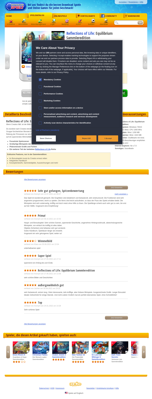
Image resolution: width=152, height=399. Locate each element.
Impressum (60, 388)
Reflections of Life (43, 149)
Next (144, 352)
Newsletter (90, 388)
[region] (77, 92)
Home (9, 16)
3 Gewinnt (11, 21)
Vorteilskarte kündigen (105, 388)
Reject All (86, 138)
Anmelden (123, 2)
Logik (53, 21)
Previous (8, 352)
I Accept (108, 138)
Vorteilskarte (86, 16)
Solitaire (93, 21)
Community (109, 16)
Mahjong (67, 21)
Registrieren (133, 2)
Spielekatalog (37, 15)
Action (80, 21)
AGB (52, 388)
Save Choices (46, 138)
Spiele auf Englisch (74, 393)
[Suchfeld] (126, 22)
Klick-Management (40, 21)
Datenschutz (44, 388)
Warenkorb (132, 16)
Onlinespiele (60, 16)
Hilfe (141, 2)
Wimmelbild (24, 21)
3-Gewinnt (11, 24)
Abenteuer (106, 21)
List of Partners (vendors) (47, 130)
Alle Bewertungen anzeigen (35, 179)
